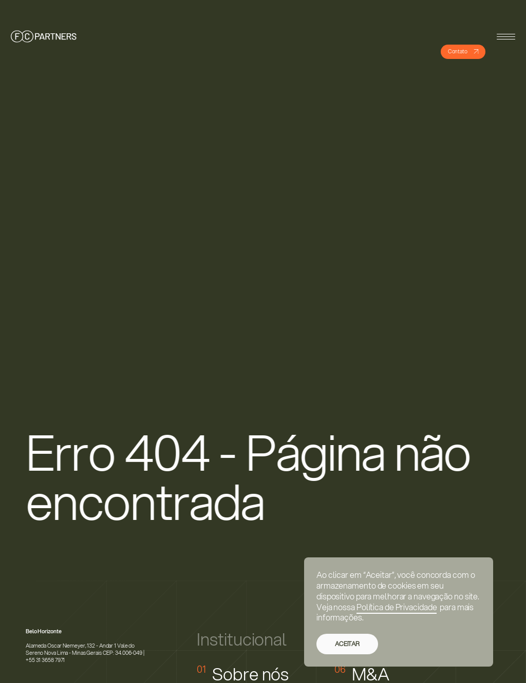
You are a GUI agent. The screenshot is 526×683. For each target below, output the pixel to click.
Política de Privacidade (396, 607)
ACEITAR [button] (347, 643)
